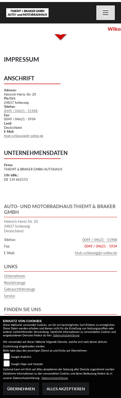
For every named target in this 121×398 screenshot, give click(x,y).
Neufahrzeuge (14, 282)
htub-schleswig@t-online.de (23, 136)
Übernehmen (21, 388)
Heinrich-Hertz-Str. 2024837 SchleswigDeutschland (21, 226)
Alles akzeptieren (66, 388)
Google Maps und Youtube (27, 364)
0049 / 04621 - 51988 (21, 111)
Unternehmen (14, 276)
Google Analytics (21, 356)
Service (9, 296)
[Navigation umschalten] (105, 12)
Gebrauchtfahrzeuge (19, 289)
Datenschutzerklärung (66, 335)
